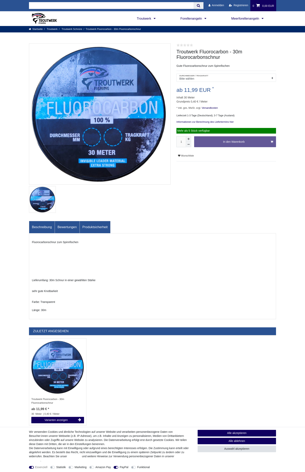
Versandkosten (209, 108)
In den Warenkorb (248, 142)
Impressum (74, 456)
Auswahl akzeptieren (236, 448)
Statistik (61, 467)
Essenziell (41, 467)
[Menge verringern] (188, 144)
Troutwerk (144, 18)
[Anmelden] (216, 5)
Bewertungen (67, 227)
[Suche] (198, 5)
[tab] (42, 227)
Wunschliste (186, 155)
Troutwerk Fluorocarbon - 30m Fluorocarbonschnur (47, 401)
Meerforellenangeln (245, 18)
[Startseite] (36, 29)
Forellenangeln (191, 18)
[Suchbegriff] (111, 5)
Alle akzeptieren (237, 433)
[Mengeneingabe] (181, 141)
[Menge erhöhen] (188, 139)
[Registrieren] (238, 5)
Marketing (81, 467)
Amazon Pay (103, 467)
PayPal (124, 467)
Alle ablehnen (237, 440)
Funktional (143, 467)
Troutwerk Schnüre (71, 29)
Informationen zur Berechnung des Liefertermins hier (205, 122)
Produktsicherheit (95, 227)
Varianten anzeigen (63, 420)
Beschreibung (42, 227)
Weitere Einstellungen (166, 467)
